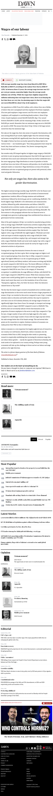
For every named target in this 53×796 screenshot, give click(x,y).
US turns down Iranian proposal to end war (20, 491)
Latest (8, 11)
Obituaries (29, 763)
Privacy (3, 763)
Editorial (6, 628)
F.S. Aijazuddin (18, 587)
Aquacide (18, 420)
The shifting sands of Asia (24, 405)
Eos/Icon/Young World (7, 784)
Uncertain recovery (7, 646)
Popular (48, 439)
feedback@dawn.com (27, 370)
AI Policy (3, 758)
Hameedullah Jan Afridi (20, 602)
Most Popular (8, 463)
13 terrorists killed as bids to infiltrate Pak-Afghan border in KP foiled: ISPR (26, 518)
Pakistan (37, 11)
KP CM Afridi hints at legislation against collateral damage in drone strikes (25, 522)
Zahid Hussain (18, 616)
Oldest (34, 439)
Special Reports (31, 776)
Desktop (3, 776)
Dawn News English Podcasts (11, 702)
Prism (28, 771)
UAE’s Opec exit (6, 635)
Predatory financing (21, 598)
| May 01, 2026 (26, 7)
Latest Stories (8, 513)
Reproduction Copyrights (33, 754)
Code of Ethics (5, 756)
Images (28, 773)
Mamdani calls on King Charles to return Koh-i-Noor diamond (26, 495)
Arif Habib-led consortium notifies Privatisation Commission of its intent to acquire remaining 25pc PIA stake (25, 537)
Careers (28, 760)
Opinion (44, 11)
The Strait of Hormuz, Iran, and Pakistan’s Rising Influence (26, 737)
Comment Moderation (7, 765)
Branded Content (31, 758)
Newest (40, 439)
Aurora (28, 778)
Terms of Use (4, 760)
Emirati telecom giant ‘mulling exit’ (17, 482)
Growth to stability (7, 668)
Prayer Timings (5, 769)
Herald (3, 789)
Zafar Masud (17, 560)
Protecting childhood (8, 691)
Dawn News (29, 780)
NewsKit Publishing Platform (33, 786)
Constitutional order (7, 680)
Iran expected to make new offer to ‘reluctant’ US (22, 486)
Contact (3, 751)
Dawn (27, 769)
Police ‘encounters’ (7, 657)
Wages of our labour (15, 29)
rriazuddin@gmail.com (8, 355)
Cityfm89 (3, 786)
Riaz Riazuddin (6, 35)
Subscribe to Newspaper (33, 751)
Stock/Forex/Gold (6, 771)
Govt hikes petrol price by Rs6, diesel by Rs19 (16, 527)
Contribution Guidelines (8, 754)
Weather (3, 773)
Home (3, 11)
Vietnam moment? (21, 390)
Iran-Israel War (29, 11)
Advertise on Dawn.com (33, 756)
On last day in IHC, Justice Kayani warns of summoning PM (25, 505)
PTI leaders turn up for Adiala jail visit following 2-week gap (20, 531)
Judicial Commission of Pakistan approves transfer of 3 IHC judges (28, 478)
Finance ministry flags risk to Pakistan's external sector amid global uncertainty (23, 543)
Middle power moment (13, 473)
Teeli (2, 791)
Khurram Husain (18, 573)
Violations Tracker (17, 11)
